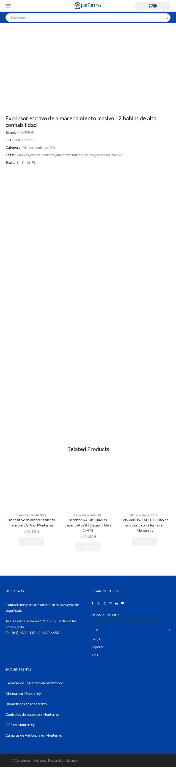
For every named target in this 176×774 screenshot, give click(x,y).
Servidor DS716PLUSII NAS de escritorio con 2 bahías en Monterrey (145, 530)
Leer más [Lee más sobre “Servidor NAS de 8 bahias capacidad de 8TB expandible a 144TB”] (88, 552)
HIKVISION (26, 132)
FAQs (95, 645)
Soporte (97, 653)
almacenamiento (44, 155)
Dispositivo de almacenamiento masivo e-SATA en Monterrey (31, 527)
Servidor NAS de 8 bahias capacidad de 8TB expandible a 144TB (88, 530)
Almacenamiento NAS (40, 147)
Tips (95, 662)
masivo (120, 155)
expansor (106, 155)
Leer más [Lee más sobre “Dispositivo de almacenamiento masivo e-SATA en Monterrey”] (31, 546)
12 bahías (22, 155)
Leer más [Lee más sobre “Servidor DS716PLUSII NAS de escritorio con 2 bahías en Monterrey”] (145, 547)
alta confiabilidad (71, 155)
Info (94, 635)
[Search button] (166, 18)
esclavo (92, 155)
